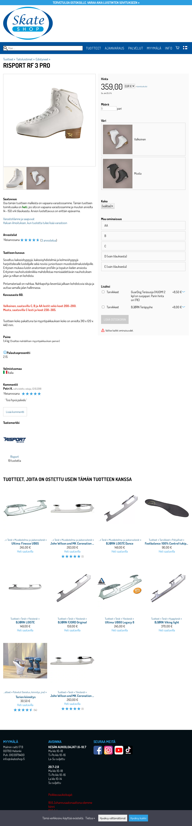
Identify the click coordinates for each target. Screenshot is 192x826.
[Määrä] (109, 108)
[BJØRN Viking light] (167, 600)
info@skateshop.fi (14, 759)
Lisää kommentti (15, 411)
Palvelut (135, 48)
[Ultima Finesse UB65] (25, 524)
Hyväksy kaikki (138, 818)
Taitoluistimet (25, 59)
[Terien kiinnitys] (25, 677)
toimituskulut (142, 86)
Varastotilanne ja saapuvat (18, 219)
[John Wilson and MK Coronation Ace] (72, 677)
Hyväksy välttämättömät (113, 818)
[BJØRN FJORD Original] (72, 600)
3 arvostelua (48, 240)
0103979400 (17, 755)
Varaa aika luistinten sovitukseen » (113, 3)
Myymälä (154, 48)
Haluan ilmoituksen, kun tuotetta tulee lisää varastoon (35, 223)
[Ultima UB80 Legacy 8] (120, 600)
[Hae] (43, 48)
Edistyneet (43, 59)
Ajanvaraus (114, 48)
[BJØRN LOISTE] (25, 600)
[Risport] (14, 449)
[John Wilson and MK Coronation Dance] (72, 524)
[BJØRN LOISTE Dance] (120, 524)
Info (168, 48)
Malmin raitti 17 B (13, 747)
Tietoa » (90, 818)
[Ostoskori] (177, 48)
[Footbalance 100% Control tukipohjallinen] (167, 524)
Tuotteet (93, 48)
